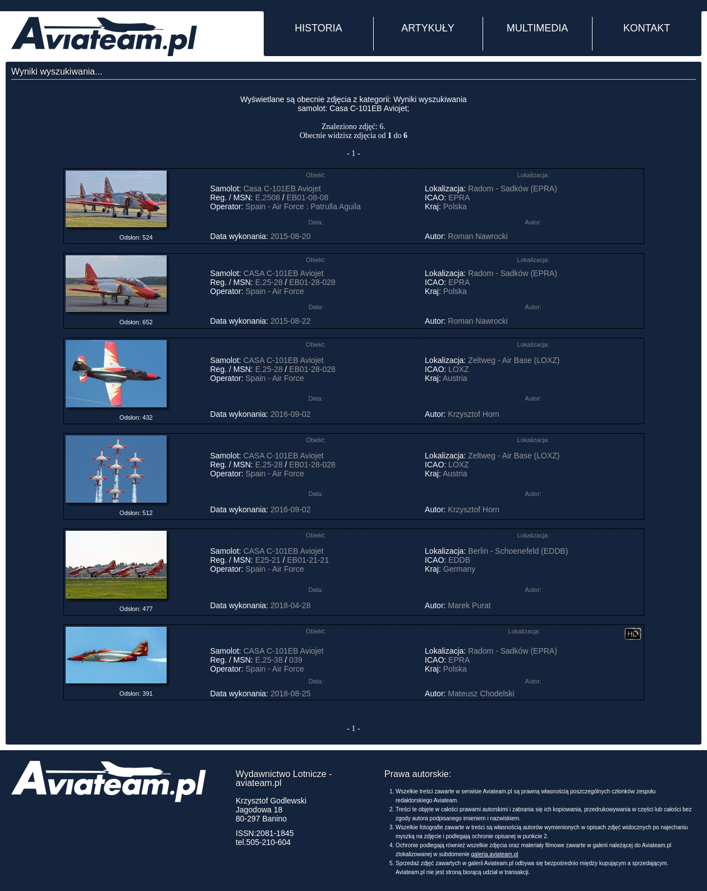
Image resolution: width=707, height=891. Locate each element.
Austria (455, 378)
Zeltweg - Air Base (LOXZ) (513, 360)
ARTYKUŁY (427, 28)
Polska (455, 206)
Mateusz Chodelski (481, 693)
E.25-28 (269, 282)
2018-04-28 (290, 605)
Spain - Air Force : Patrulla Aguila (303, 206)
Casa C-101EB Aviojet (283, 188)
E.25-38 (269, 659)
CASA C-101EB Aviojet (284, 273)
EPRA (458, 197)
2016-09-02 (290, 414)
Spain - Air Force (275, 291)
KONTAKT (647, 28)
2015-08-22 (290, 320)
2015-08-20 (290, 236)
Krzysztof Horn (473, 414)
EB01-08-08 (308, 197)
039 (295, 659)
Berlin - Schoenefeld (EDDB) (518, 550)
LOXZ (458, 369)
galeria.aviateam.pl (494, 854)
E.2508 (267, 197)
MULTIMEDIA (537, 28)
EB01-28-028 (312, 282)
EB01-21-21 (309, 559)
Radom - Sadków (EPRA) (512, 188)
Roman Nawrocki (478, 236)
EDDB (459, 559)
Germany (459, 568)
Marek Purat (469, 605)
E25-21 (268, 559)
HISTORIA (318, 28)
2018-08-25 (290, 693)
